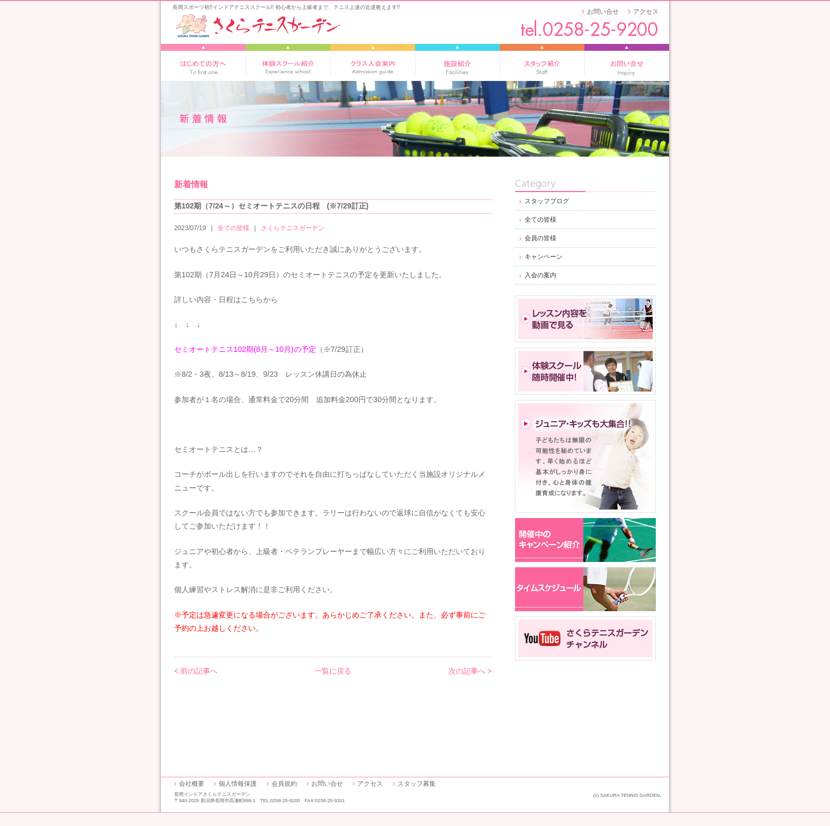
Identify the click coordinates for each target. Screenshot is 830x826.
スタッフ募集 (417, 783)
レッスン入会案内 (372, 62)
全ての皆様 (233, 228)
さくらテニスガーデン (292, 228)
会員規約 (284, 783)
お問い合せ (603, 11)
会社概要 (191, 783)
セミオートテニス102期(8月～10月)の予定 (245, 349)
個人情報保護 (238, 783)
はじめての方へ (203, 62)
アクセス (645, 11)
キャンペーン (544, 256)
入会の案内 (540, 275)
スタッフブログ (547, 201)
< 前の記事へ (196, 671)
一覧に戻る (332, 671)
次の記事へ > (470, 671)
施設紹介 (457, 62)
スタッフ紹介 (542, 62)
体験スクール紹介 (288, 62)
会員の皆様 (540, 238)
